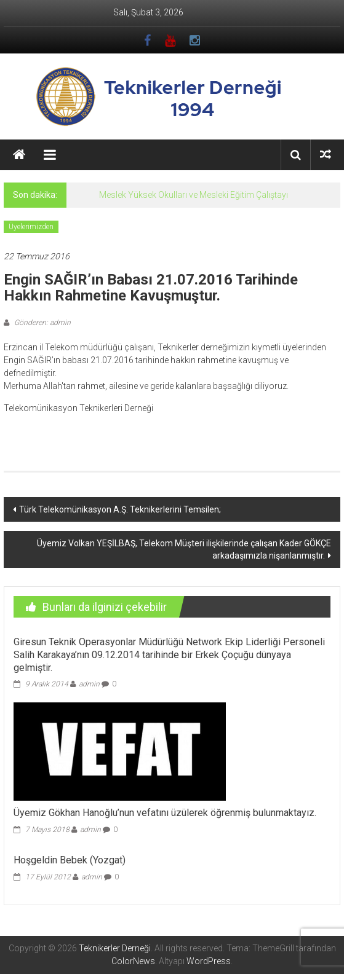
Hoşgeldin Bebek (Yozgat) (70, 860)
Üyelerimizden (31, 226)
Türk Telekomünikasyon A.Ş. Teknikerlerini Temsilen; (120, 509)
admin (89, 684)
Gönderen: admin (41, 322)
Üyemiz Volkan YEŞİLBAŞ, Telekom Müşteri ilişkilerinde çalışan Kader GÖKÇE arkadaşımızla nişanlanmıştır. (184, 549)
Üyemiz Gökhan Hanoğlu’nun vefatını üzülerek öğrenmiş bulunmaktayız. (165, 813)
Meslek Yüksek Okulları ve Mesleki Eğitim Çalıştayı (193, 195)
